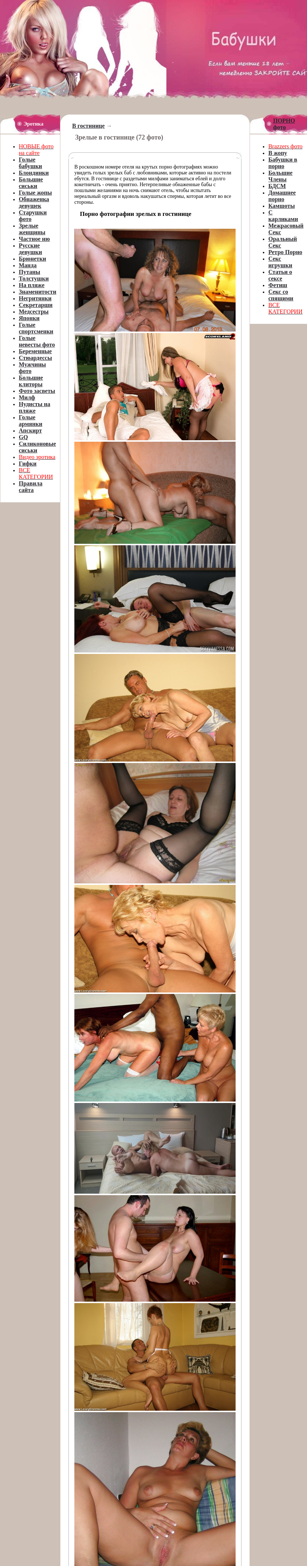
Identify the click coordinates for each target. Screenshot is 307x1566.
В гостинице (88, 126)
